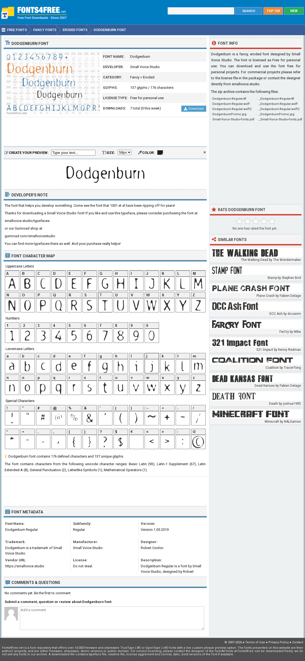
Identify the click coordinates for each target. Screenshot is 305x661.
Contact (297, 642)
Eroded (148, 77)
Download (194, 109)
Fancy (134, 77)
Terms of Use (255, 642)
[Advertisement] (105, 132)
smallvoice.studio (246, 84)
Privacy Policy (279, 642)
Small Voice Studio (145, 67)
